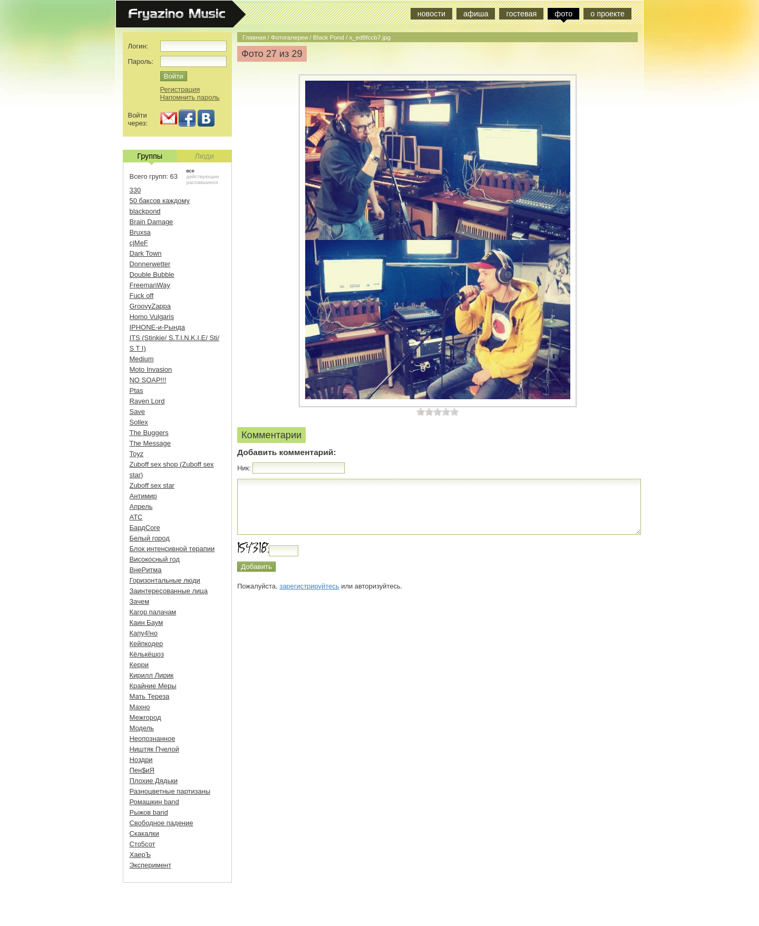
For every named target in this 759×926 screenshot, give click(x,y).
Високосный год (155, 559)
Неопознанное (153, 738)
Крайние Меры (153, 686)
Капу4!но (144, 633)
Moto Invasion (151, 369)
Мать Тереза (150, 696)
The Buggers (149, 433)
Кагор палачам (153, 612)
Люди (204, 156)
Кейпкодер (146, 644)
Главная (254, 37)
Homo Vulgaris (152, 317)
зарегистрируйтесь (309, 586)
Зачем (140, 601)
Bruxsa (140, 232)
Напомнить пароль (190, 97)
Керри (139, 665)
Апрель (141, 506)
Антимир (143, 496)
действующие (203, 176)
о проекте (607, 13)
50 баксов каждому (160, 201)
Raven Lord (147, 401)
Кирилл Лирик (152, 675)
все (190, 170)
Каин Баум (146, 622)
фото (563, 13)
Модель (142, 728)
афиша (475, 13)
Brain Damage (151, 222)
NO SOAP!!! (148, 380)
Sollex (139, 422)
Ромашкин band (154, 802)
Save (137, 412)
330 (135, 190)
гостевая (521, 13)
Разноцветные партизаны (170, 791)
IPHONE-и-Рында (157, 327)
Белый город (150, 538)
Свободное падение (161, 823)
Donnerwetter (150, 264)
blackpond (145, 211)
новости (431, 13)
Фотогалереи (289, 37)
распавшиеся (202, 182)
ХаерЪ (140, 855)
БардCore (145, 528)
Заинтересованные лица (169, 591)
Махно (140, 707)
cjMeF (139, 243)
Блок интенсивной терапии (172, 549)
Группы (149, 157)
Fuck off (142, 296)
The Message (150, 443)
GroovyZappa (150, 306)
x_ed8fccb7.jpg (370, 37)
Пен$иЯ (142, 770)
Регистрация (180, 89)
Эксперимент (150, 865)
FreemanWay (150, 285)
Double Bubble (152, 274)
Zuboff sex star (152, 485)
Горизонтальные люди (165, 580)
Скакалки (144, 833)
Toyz (137, 454)
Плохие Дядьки (154, 781)
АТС (136, 517)
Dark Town (146, 253)
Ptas (136, 390)
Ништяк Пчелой (154, 749)
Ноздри (141, 760)
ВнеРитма (146, 570)
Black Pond (328, 37)
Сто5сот (142, 844)
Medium (142, 359)
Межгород (145, 717)
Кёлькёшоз (147, 654)
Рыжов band (149, 812)
